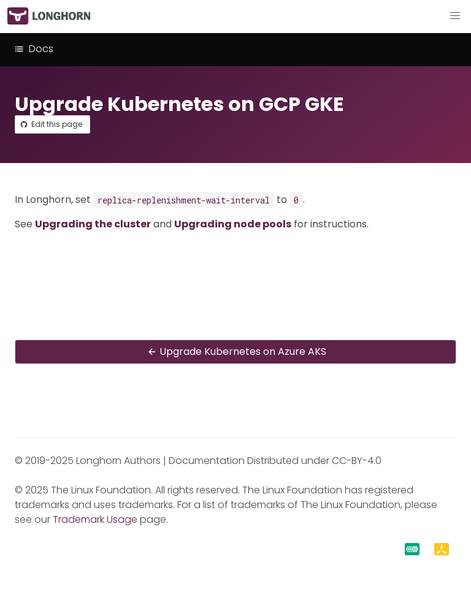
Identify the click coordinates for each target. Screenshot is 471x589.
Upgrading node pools (232, 224)
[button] (455, 16)
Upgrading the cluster (93, 224)
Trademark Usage (95, 519)
